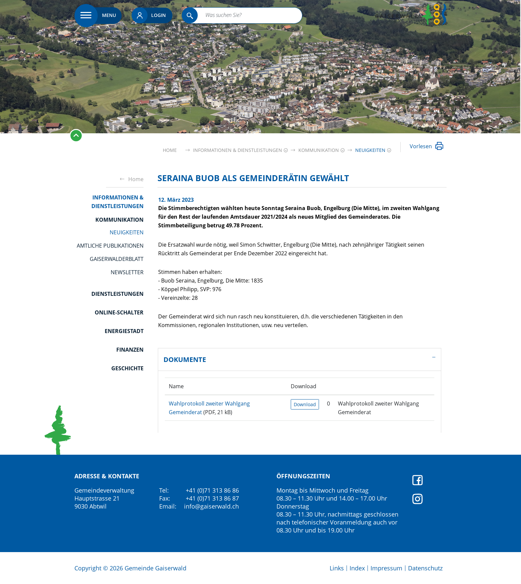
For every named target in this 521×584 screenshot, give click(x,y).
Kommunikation (119, 219)
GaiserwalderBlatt (117, 259)
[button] (237, 150)
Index (357, 568)
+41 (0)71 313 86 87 (212, 498)
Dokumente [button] (184, 359)
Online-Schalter (119, 312)
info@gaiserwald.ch (211, 506)
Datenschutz (425, 568)
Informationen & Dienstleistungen (117, 202)
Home (170, 150)
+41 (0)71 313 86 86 (212, 490)
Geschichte (127, 368)
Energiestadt (124, 331)
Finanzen (130, 349)
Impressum (386, 568)
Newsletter (127, 272)
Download (305, 404)
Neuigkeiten (127, 232)
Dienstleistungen (117, 293)
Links (337, 568)
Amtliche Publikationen (110, 245)
